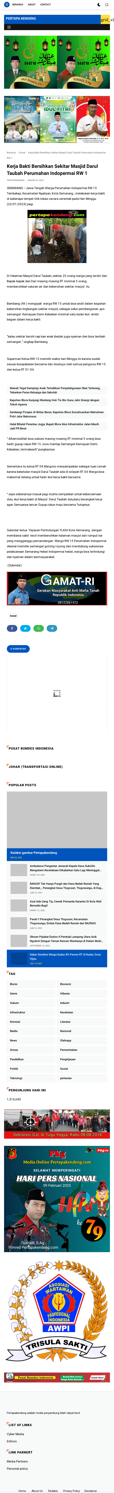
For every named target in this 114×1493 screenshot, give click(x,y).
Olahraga (65, 1040)
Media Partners (17, 1461)
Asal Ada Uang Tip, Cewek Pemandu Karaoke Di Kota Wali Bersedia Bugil (65, 903)
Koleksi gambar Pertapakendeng (34, 853)
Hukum (14, 1003)
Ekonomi (65, 984)
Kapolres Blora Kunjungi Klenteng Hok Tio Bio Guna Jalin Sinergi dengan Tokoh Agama (54, 402)
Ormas (14, 1050)
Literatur (65, 1021)
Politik (14, 1068)
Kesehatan (66, 1012)
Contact (45, 4)
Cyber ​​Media (15, 1434)
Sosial (22, 152)
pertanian (66, 1078)
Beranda (17, 4)
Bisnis (14, 984)
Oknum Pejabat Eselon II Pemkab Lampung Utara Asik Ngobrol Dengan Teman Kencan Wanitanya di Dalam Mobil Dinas (66, 939)
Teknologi (16, 1078)
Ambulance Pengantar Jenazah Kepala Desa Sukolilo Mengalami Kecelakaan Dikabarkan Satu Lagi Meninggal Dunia (64, 868)
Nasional (65, 1031)
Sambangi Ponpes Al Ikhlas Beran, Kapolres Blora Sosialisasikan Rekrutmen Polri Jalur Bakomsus (57, 414)
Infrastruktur (17, 1012)
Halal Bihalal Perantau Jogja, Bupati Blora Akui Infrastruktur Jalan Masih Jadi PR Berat (54, 426)
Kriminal (15, 1021)
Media (14, 1031)
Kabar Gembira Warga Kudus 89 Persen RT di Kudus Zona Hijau (65, 956)
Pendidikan (17, 1059)
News (13, 1040)
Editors (12, 1441)
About (32, 4)
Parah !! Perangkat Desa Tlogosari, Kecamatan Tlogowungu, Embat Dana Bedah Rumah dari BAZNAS (63, 921)
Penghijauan (67, 1059)
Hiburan (65, 993)
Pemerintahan (68, 1050)
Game (13, 993)
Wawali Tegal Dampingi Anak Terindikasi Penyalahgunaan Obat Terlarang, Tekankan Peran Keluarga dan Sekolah (55, 390)
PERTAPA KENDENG (21, 18)
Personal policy (17, 1468)
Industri (64, 1003)
